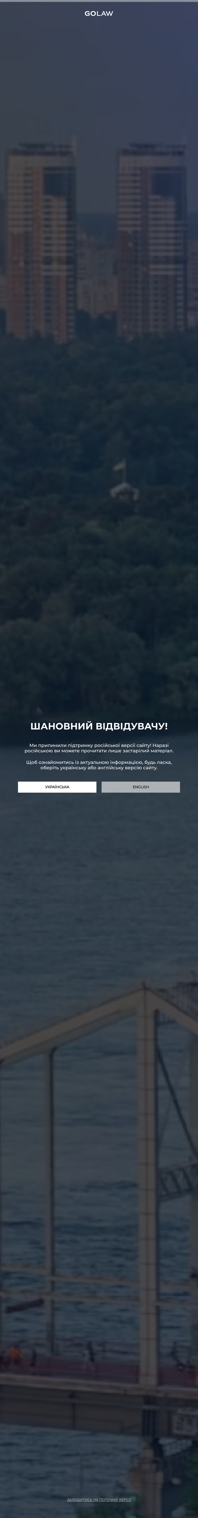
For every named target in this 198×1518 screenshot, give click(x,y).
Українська (57, 787)
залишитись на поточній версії (99, 1500)
